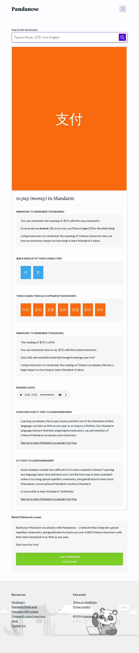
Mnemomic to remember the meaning (40, 211)
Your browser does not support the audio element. (43, 395)
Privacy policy (81, 607)
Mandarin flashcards (24, 607)
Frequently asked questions (28, 616)
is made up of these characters (39, 258)
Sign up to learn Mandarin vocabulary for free (49, 442)
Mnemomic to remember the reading (40, 333)
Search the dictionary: (25, 29)
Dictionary (18, 602)
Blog (15, 621)
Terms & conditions (85, 602)
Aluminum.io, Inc (93, 616)
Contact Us (19, 625)
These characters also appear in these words (46, 296)
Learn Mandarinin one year (69, 559)
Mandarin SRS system (25, 611)
